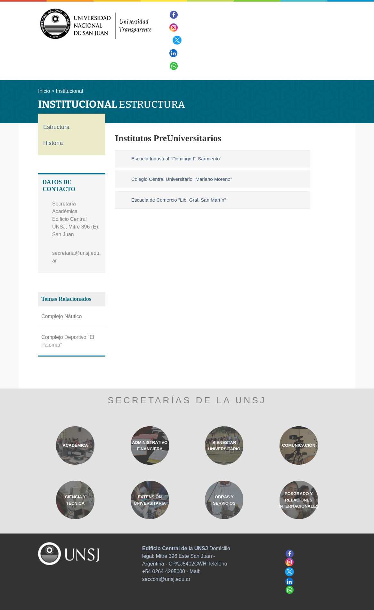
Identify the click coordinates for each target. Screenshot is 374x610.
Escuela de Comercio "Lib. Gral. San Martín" (178, 200)
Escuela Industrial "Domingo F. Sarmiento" (176, 158)
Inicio (44, 91)
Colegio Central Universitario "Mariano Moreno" (181, 179)
